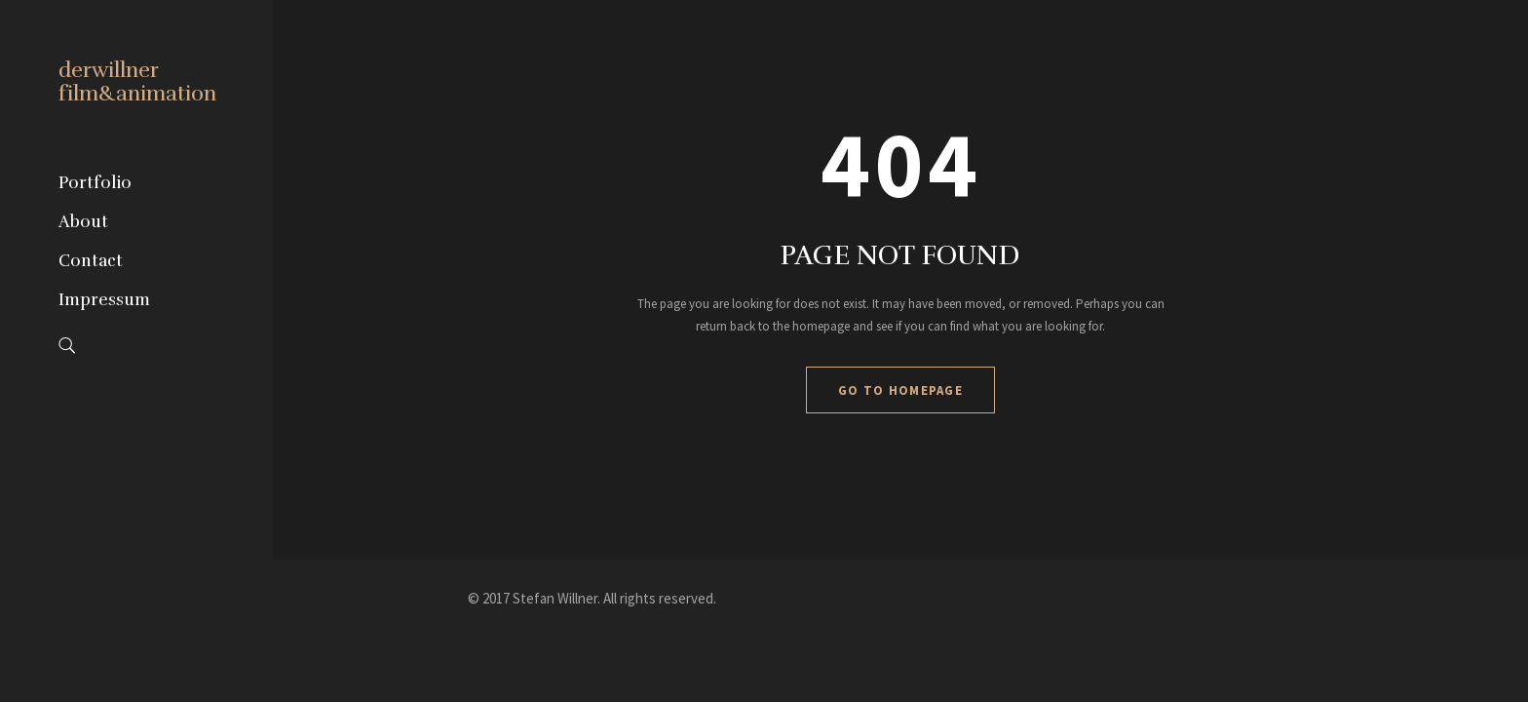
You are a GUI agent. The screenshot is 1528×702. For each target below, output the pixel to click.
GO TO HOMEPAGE (900, 390)
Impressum (104, 300)
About (83, 222)
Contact (90, 261)
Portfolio (95, 183)
